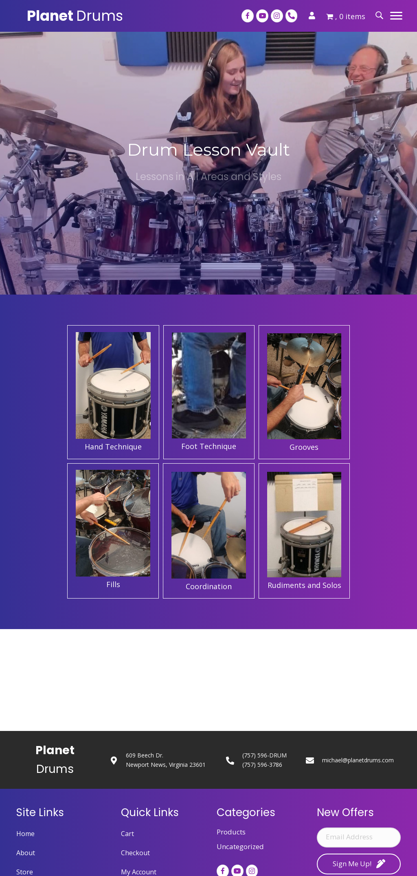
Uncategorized (240, 846)
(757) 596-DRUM (264, 755)
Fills (113, 584)
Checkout (135, 852)
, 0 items (345, 16)
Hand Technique (113, 446)
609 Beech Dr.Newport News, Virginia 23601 (166, 759)
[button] (396, 16)
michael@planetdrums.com (358, 760)
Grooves (304, 447)
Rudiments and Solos (304, 585)
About (25, 852)
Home (25, 833)
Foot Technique (208, 446)
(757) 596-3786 (262, 764)
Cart (127, 833)
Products (231, 831)
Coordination (209, 586)
